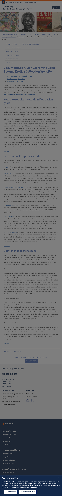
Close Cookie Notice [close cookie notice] (28, 492)
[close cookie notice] (59, 477)
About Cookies (11, 492)
